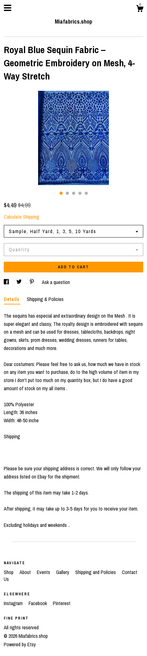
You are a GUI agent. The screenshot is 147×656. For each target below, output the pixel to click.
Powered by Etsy (20, 644)
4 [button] (80, 193)
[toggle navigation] (7, 8)
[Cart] (139, 9)
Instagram (14, 603)
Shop (9, 572)
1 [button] (61, 193)
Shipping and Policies (96, 572)
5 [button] (86, 193)
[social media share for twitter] (19, 282)
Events (44, 572)
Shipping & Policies (45, 299)
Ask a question (56, 282)
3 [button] (73, 193)
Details (12, 299)
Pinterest (62, 603)
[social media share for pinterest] (32, 282)
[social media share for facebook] (7, 282)
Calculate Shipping (21, 216)
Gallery (63, 572)
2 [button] (67, 193)
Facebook (38, 603)
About (26, 572)
